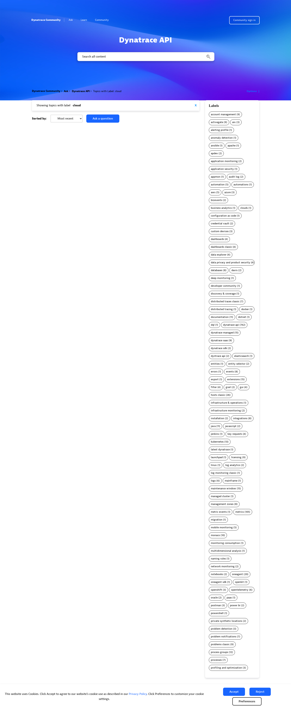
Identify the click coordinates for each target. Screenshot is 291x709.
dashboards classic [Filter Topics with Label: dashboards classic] (221, 246)
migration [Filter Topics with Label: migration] (216, 519)
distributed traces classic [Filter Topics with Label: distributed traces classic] (225, 301)
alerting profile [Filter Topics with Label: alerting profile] (219, 130)
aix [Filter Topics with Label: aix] (234, 122)
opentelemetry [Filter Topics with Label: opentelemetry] (239, 589)
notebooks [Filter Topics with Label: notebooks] (217, 574)
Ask (72, 20)
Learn (85, 20)
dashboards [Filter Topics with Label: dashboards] (217, 239)
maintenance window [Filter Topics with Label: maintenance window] (223, 488)
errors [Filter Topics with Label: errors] (214, 371)
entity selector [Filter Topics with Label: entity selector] (236, 363)
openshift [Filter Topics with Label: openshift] (216, 589)
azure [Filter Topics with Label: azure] (227, 192)
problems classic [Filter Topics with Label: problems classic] (220, 644)
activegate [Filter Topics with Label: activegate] (217, 122)
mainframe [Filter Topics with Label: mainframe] (231, 480)
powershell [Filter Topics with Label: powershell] (217, 613)
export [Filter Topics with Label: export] (215, 379)
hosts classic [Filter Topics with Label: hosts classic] (218, 395)
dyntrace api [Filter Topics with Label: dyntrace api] (218, 356)
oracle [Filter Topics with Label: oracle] (214, 597)
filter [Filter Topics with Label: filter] (214, 387)
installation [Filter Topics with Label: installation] (217, 418)
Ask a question (103, 118)
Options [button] (252, 91)
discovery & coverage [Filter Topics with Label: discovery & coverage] (223, 293)
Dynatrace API (81, 91)
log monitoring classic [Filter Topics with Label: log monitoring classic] (223, 472)
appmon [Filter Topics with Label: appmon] (215, 176)
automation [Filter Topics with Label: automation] (218, 184)
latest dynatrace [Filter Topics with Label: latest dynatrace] (220, 449)
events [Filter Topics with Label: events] (230, 371)
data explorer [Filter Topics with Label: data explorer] (218, 254)
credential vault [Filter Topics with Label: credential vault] (220, 223)
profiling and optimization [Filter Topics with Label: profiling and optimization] (226, 667)
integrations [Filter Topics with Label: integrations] (240, 418)
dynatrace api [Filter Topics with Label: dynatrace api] (231, 324)
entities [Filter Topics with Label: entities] (215, 363)
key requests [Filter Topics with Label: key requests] (235, 433)
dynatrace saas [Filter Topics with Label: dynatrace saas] (219, 340)
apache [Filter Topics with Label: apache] (232, 145)
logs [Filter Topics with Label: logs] (213, 480)
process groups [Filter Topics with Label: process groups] (219, 652)
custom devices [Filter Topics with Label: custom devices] (220, 231)
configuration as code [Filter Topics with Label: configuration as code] (223, 215)
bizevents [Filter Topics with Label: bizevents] (216, 200)
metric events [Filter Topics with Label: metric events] (219, 511)
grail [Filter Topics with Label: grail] (228, 387)
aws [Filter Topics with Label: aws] (213, 192)
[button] (234, 692)
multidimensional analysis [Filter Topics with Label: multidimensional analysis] (226, 550)
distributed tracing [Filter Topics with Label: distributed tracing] (222, 309)
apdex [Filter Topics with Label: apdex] (214, 153)
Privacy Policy (138, 694)
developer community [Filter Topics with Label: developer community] (223, 285)
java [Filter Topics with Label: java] (213, 426)
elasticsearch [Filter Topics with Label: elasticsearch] (241, 356)
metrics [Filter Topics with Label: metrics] (239, 511)
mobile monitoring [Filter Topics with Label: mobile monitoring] (222, 527)
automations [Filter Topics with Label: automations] (240, 184)
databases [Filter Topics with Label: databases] (216, 270)
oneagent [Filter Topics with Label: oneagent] (237, 574)
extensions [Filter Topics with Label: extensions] (233, 379)
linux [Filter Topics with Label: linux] (214, 465)
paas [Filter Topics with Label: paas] (229, 597)
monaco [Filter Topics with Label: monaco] (215, 535)
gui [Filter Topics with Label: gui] (241, 387)
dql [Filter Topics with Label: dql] (213, 324)
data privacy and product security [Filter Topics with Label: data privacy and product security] (230, 262)
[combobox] (145, 56)
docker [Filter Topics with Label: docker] (245, 309)
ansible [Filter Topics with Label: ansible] (215, 145)
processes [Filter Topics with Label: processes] (216, 659)
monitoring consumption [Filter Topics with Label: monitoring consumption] (225, 543)
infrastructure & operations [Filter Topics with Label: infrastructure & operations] (227, 402)
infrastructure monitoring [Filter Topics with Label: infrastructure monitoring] (226, 410)
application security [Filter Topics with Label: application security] (222, 169)
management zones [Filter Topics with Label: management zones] (222, 504)
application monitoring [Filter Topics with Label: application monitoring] (224, 161)
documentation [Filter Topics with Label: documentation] (220, 317)
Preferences (247, 701)
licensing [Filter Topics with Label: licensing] (236, 457)
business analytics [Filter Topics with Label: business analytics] (221, 207)
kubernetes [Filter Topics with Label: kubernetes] (217, 441)
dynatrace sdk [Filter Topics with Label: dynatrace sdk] (219, 348)
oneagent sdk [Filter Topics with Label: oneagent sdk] (218, 582)
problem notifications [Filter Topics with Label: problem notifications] (223, 636)
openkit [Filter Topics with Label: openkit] (239, 582)
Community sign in (244, 20)
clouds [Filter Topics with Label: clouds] (244, 207)
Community (103, 20)
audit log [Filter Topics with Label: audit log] (234, 176)
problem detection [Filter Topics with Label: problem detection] (221, 628)
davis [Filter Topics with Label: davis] (234, 270)
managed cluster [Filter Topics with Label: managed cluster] (220, 496)
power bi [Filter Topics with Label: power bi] (235, 605)
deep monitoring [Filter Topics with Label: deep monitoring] (220, 278)
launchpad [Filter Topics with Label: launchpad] (217, 457)
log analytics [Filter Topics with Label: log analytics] (232, 465)
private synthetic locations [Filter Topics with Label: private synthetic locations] (226, 621)
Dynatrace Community (46, 20)
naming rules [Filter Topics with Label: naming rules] (218, 558)
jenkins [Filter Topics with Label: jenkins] (215, 433)
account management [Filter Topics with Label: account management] (223, 114)
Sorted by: (39, 118)
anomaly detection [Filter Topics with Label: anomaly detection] (222, 137)
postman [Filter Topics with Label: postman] (216, 605)
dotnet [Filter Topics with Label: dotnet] (242, 317)
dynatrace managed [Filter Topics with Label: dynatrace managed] (222, 332)
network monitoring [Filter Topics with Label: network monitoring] (223, 566)
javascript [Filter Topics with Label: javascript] (230, 426)
